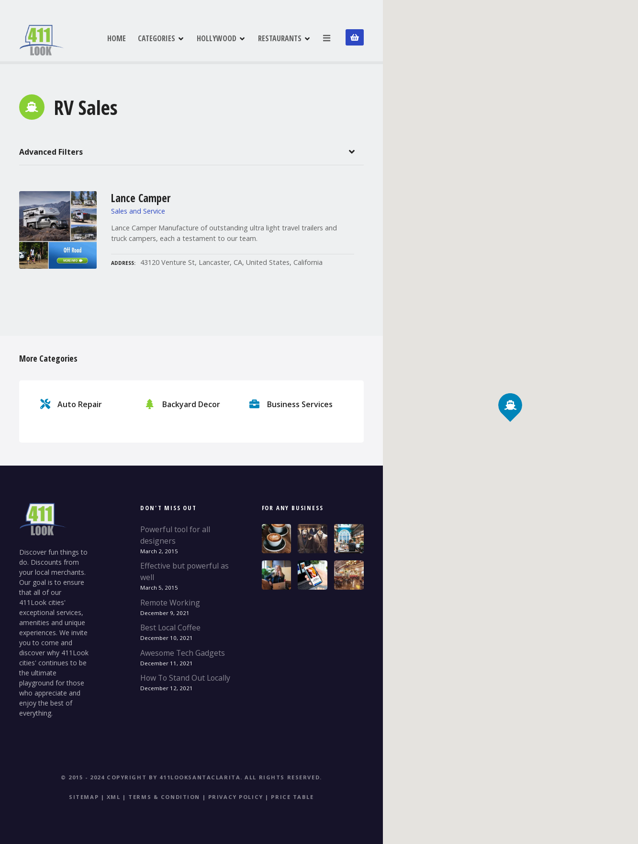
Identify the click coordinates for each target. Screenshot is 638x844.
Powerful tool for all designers (175, 535)
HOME (117, 38)
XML (114, 796)
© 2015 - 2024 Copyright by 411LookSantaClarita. (152, 777)
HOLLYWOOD (217, 38)
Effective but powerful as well (184, 571)
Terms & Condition (164, 796)
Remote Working (170, 602)
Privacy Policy (235, 796)
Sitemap (84, 796)
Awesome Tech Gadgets (182, 653)
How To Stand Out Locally (185, 678)
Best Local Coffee (170, 627)
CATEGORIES (157, 38)
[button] (510, 388)
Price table (292, 796)
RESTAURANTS (280, 38)
